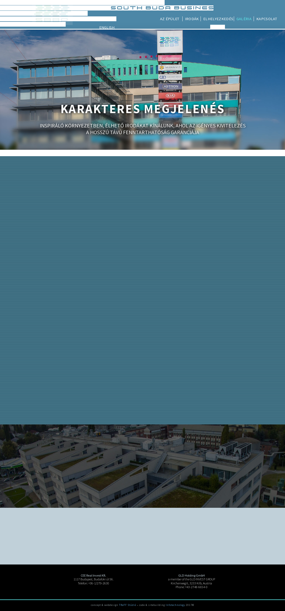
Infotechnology (175, 605)
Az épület (193, 18)
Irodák (216, 18)
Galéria (267, 18)
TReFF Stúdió (127, 605)
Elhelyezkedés (242, 18)
